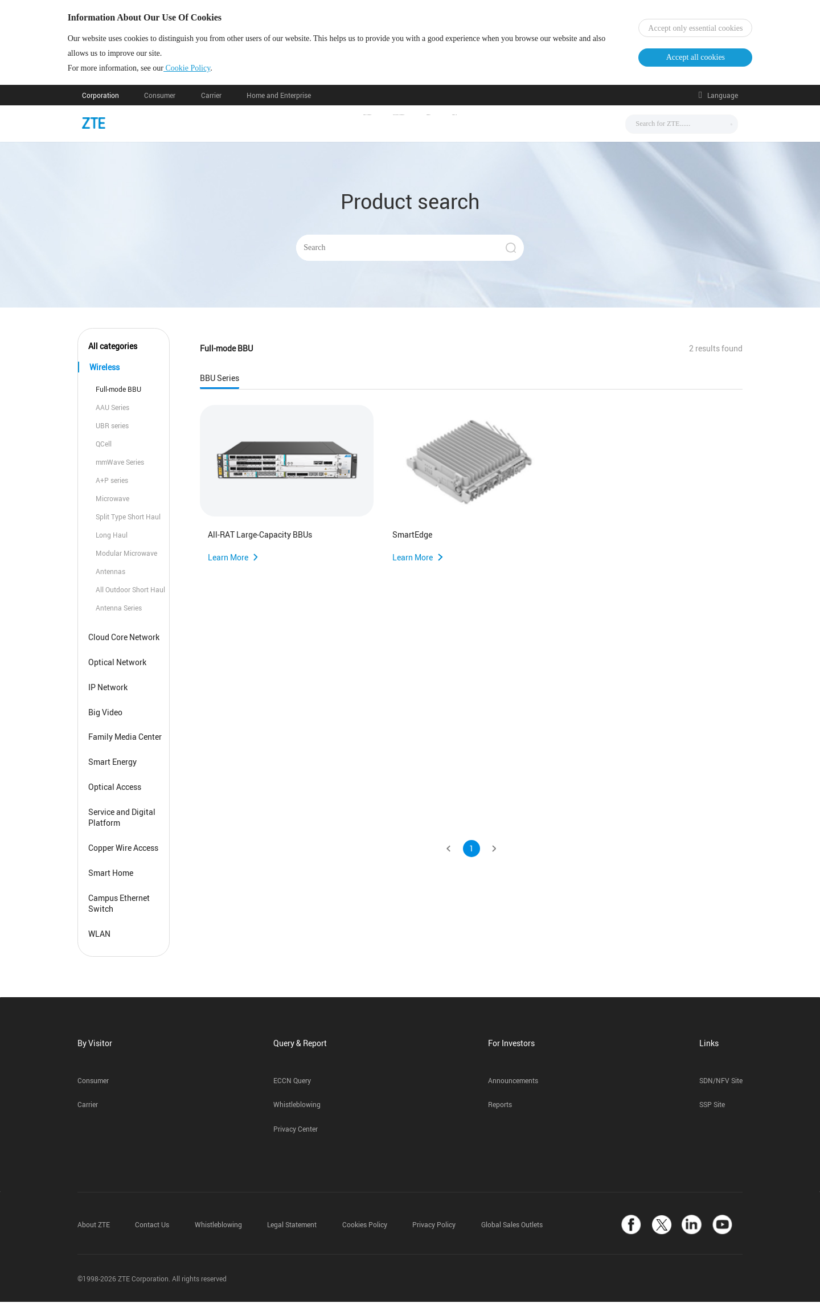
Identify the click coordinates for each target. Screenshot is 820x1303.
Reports (500, 1106)
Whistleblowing (297, 1106)
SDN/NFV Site (721, 1082)
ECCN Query (292, 1082)
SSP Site (712, 1106)
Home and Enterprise (279, 96)
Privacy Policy (434, 1226)
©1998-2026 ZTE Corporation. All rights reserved (152, 1280)
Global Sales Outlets (512, 1226)
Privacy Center (295, 1131)
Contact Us (152, 1226)
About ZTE (93, 1226)
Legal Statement (292, 1226)
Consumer (159, 96)
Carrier (211, 96)
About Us (532, 124)
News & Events (299, 124)
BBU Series (219, 379)
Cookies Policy (364, 1226)
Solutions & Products (394, 124)
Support (475, 124)
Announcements (513, 1082)
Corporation (100, 96)
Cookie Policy (201, 68)
